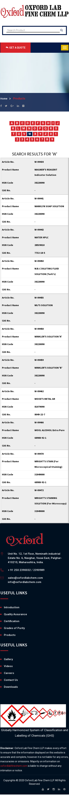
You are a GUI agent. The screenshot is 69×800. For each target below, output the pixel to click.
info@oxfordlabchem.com (24, 582)
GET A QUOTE (15, 47)
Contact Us (11, 680)
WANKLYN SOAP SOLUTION (49, 206)
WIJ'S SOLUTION (43, 305)
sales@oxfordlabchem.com (25, 577)
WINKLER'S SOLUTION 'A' (48, 336)
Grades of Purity (14, 628)
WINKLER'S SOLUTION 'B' (48, 367)
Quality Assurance (15, 614)
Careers (5, 673)
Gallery (5, 659)
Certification (11, 621)
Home (3, 98)
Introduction (11, 607)
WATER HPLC (41, 237)
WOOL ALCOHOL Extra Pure (49, 430)
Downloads (5, 686)
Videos (5, 666)
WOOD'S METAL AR (44, 398)
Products (9, 635)
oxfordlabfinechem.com (13, 765)
